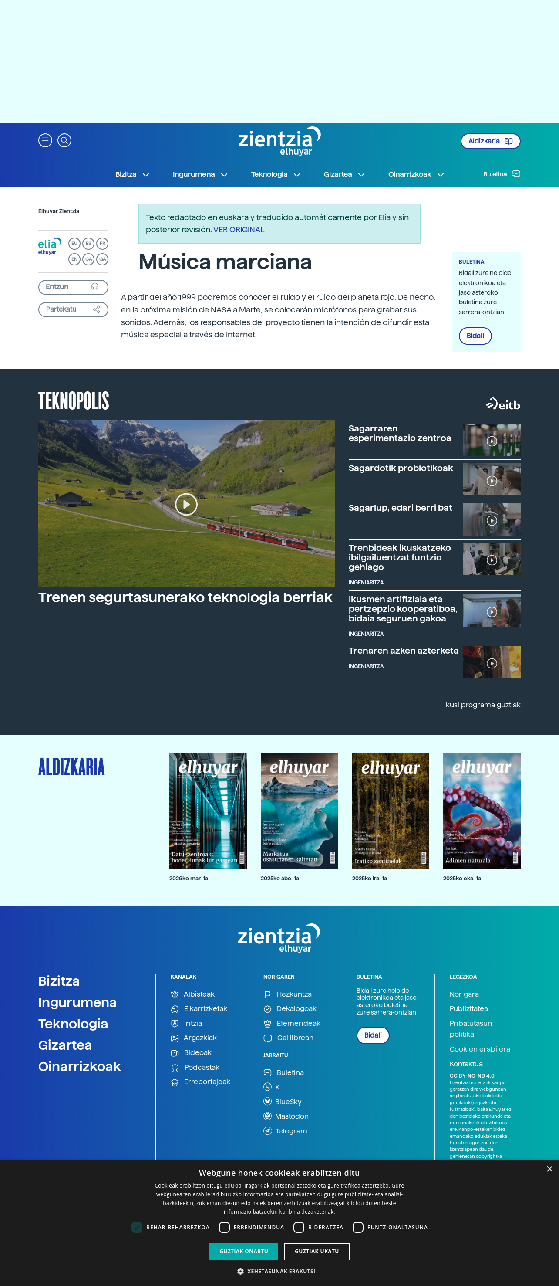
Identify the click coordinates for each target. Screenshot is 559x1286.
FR (102, 243)
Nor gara (464, 994)
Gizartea (65, 1045)
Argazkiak (194, 1038)
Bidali (475, 336)
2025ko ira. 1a (369, 878)
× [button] (549, 1169)
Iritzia (186, 1023)
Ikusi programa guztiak (482, 705)
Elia (384, 217)
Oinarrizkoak (79, 1066)
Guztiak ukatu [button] (317, 1251)
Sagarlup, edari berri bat (400, 507)
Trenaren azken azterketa (404, 650)
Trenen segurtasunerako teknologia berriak (185, 597)
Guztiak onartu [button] (243, 1251)
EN (74, 259)
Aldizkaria (490, 141)
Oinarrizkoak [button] (416, 174)
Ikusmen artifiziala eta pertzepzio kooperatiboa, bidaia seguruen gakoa (403, 609)
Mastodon (286, 1116)
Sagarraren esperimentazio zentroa (400, 433)
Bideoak (191, 1053)
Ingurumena (77, 1002)
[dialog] (279, 1223)
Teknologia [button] (276, 174)
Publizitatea (469, 1008)
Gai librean (288, 1038)
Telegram (285, 1131)
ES (88, 243)
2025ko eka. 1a (462, 878)
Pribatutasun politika (471, 1029)
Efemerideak (291, 1023)
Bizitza (59, 981)
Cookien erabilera (480, 1049)
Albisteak (193, 994)
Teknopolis (73, 399)
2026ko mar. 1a (188, 878)
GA (102, 259)
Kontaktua (466, 1064)
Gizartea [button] (345, 174)
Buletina (502, 174)
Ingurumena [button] (201, 174)
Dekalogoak (290, 1009)
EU (74, 243)
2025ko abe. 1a (280, 878)
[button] (45, 139)
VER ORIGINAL (239, 229)
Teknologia (73, 1024)
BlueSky (282, 1101)
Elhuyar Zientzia (58, 211)
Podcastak (195, 1067)
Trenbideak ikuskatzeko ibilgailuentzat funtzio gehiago (400, 557)
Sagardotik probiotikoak (401, 468)
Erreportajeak (200, 1082)
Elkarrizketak (199, 1009)
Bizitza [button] (132, 174)
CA (88, 259)
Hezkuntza (287, 994)
